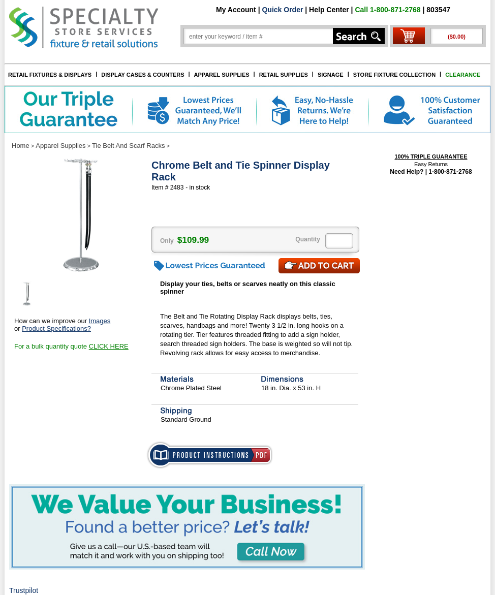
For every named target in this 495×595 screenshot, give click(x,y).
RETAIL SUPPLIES (283, 75)
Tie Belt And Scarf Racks (128, 145)
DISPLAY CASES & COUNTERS (142, 75)
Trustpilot (23, 590)
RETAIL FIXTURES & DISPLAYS (49, 75)
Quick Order (282, 10)
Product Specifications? (56, 328)
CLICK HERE (109, 346)
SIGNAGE (331, 75)
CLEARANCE (462, 75)
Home (20, 145)
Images (100, 321)
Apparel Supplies (60, 145)
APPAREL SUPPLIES (222, 75)
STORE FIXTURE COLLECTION (394, 75)
